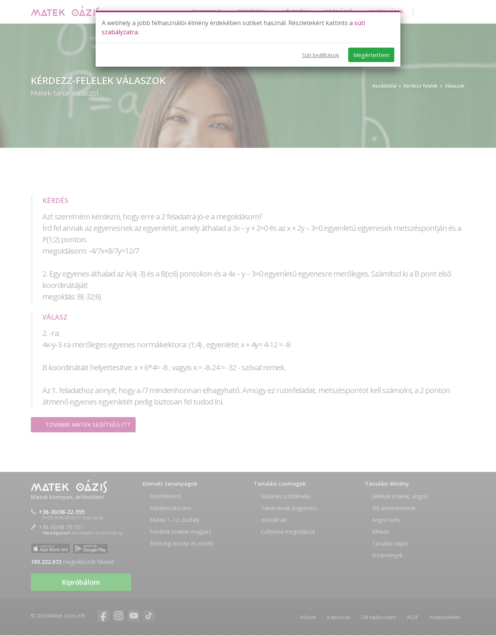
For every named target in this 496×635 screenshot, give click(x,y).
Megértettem (371, 55)
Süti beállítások (320, 55)
